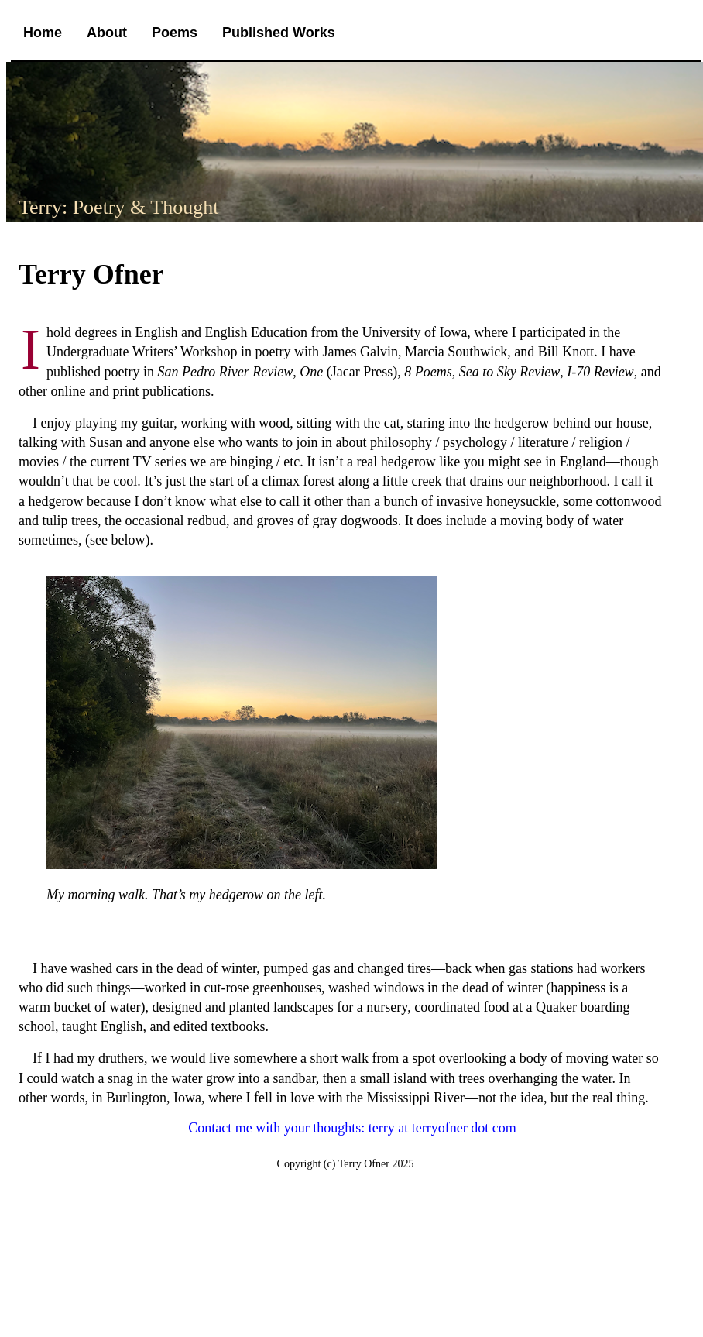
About (107, 32)
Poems (174, 32)
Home (42, 32)
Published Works (278, 32)
